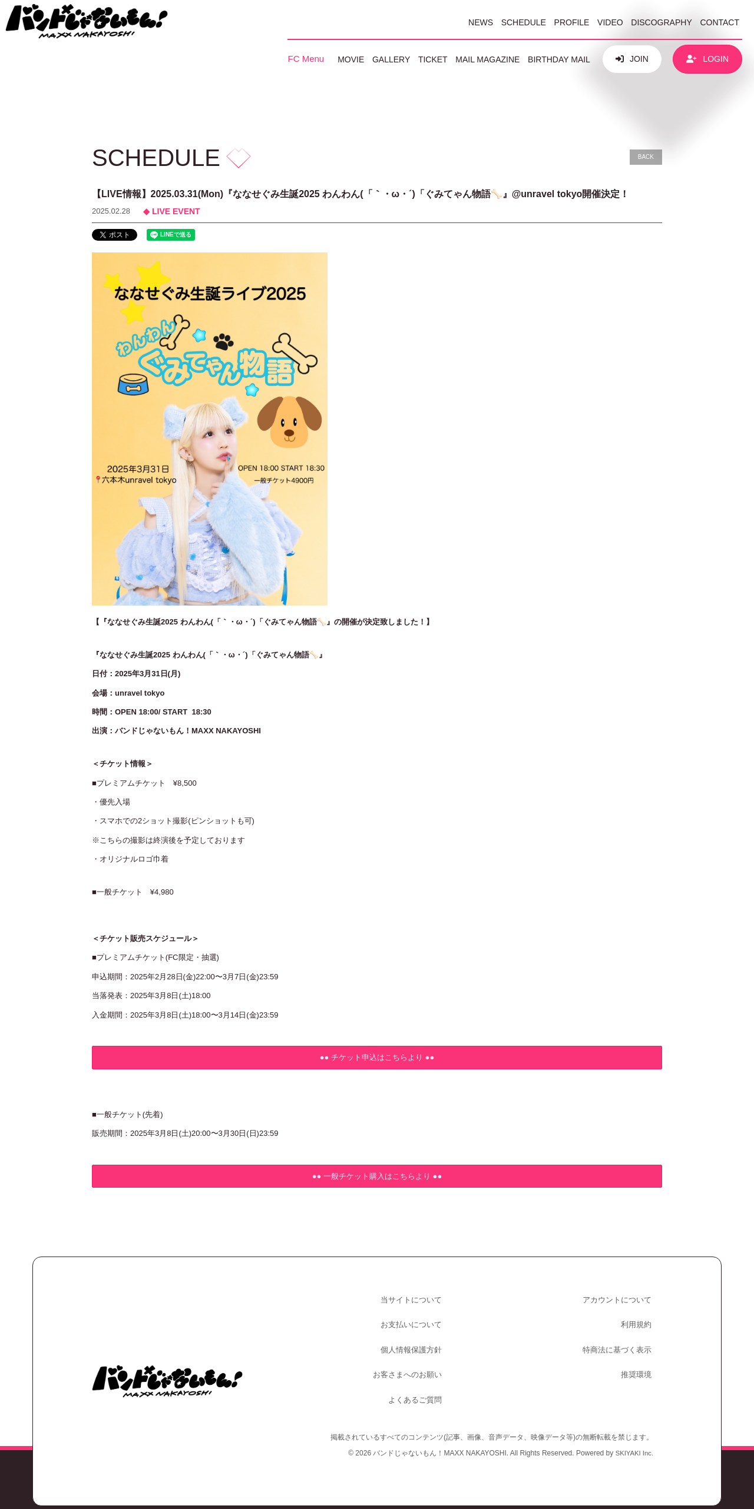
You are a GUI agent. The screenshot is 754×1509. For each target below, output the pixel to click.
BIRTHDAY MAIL (559, 59)
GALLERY (391, 59)
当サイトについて (413, 1297)
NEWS (480, 22)
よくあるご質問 (417, 1381)
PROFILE (572, 22)
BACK (646, 157)
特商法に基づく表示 (619, 1339)
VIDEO (610, 22)
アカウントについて (619, 1297)
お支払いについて (413, 1318)
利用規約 (638, 1318)
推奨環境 (638, 1360)
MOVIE (351, 59)
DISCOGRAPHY (661, 22)
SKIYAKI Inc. (633, 1432)
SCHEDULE (523, 22)
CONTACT (719, 22)
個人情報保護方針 (413, 1339)
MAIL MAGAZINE (487, 59)
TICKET (433, 59)
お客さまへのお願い (409, 1360)
